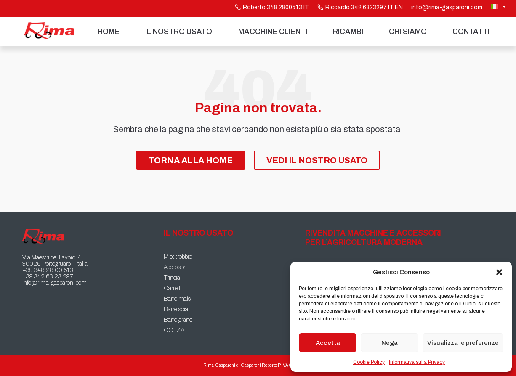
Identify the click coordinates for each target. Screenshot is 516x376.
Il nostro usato (178, 31)
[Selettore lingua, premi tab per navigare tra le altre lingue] (499, 6)
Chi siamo (408, 31)
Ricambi (348, 31)
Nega (389, 342)
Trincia (172, 278)
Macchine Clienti (272, 31)
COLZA (174, 330)
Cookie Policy (369, 362)
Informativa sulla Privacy (417, 362)
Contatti (470, 31)
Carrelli (172, 288)
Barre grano (178, 320)
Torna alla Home (191, 160)
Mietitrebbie (178, 257)
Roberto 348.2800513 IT (272, 7)
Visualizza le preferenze (463, 342)
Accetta (328, 342)
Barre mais (177, 299)
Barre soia (176, 309)
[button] (499, 272)
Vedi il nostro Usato (316, 160)
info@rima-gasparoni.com (446, 7)
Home (109, 31)
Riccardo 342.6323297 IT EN (360, 7)
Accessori (175, 267)
